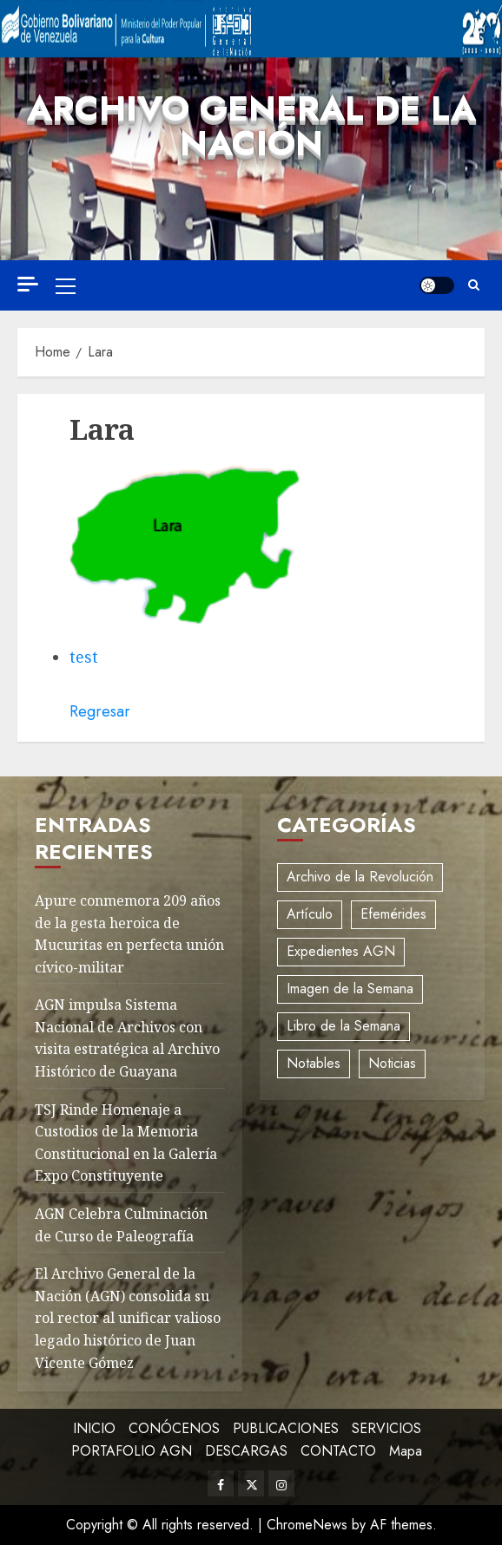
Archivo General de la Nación (251, 125)
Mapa (405, 1451)
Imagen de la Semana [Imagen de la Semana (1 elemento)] (350, 988)
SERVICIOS (386, 1428)
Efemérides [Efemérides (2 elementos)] (393, 914)
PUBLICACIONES (286, 1428)
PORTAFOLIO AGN (131, 1451)
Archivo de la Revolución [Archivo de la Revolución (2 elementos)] (360, 877)
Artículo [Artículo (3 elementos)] (310, 914)
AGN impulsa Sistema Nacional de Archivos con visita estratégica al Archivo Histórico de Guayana (127, 1038)
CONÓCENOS (174, 1428)
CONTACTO (338, 1451)
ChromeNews (307, 1525)
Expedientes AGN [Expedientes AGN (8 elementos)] (341, 951)
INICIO (94, 1428)
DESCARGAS (246, 1451)
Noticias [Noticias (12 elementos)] (392, 1063)
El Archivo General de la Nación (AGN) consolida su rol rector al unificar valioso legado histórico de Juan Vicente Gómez (128, 1318)
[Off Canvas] (27, 284)
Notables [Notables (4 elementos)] (313, 1063)
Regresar (99, 711)
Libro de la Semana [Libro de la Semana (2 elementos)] (343, 1026)
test (83, 656)
